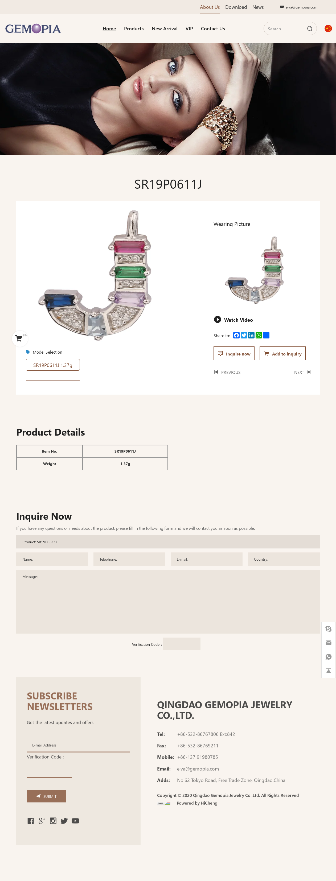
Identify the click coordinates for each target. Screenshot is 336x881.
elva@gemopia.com (301, 7)
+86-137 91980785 (197, 769)
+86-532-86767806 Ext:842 (206, 746)
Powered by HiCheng (197, 815)
